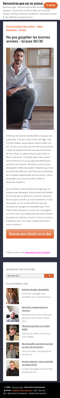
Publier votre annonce (22, 390)
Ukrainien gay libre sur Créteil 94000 (35, 328)
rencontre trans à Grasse (37, 252)
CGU (35, 390)
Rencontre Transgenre (17, 393)
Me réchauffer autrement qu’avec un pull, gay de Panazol (37, 345)
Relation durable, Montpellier (35, 289)
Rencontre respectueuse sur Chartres (35, 309)
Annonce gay (17, 387)
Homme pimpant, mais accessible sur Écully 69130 (37, 363)
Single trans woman (37, 393)
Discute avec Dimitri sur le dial (30, 234)
